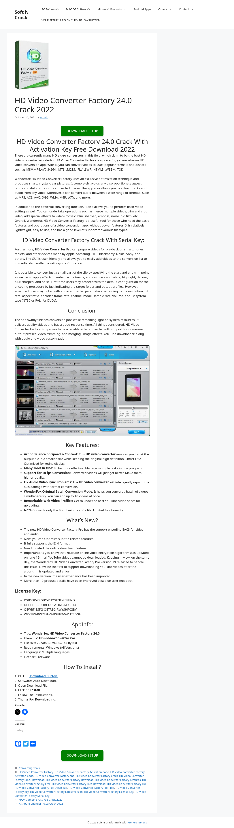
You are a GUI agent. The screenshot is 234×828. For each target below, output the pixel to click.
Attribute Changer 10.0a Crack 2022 (41, 803)
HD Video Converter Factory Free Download (79, 784)
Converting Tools (29, 768)
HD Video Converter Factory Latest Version (56, 791)
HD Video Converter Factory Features (118, 780)
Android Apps (142, 9)
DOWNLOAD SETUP (82, 131)
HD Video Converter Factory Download (69, 780)
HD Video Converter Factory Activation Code (81, 772)
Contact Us (186, 9)
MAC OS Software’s (78, 9)
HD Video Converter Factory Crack (97, 776)
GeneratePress (137, 822)
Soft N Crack (22, 14)
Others (166, 9)
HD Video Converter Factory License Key (108, 791)
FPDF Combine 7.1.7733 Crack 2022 (40, 799)
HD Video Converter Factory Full (126, 784)
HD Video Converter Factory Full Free (91, 787)
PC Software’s (50, 9)
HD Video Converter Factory (36, 772)
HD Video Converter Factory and (55, 776)
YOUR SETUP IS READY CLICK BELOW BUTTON (70, 20)
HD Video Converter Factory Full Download (41, 787)
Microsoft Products (113, 9)
